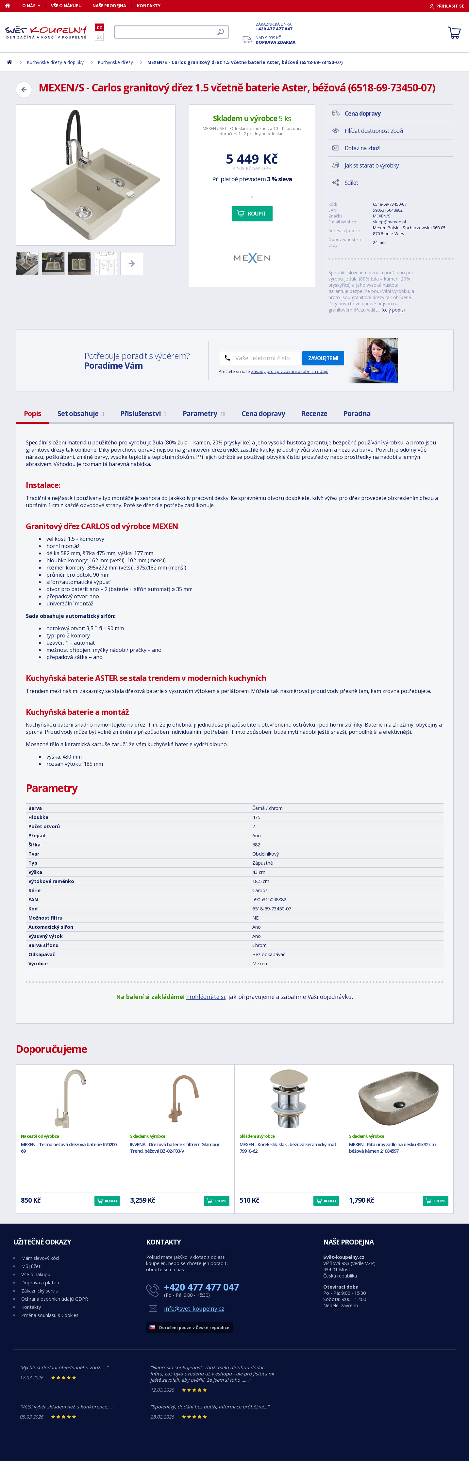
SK (99, 37)
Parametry (204, 413)
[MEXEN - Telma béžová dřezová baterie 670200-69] (70, 1098)
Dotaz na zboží (362, 148)
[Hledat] (171, 32)
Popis (32, 413)
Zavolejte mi (323, 358)
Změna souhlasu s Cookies (49, 1315)
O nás (29, 5)
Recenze (314, 413)
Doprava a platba (40, 1282)
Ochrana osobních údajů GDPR (54, 1299)
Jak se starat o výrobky (372, 165)
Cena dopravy (263, 413)
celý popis (393, 310)
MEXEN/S (382, 216)
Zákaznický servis (39, 1291)
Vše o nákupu (66, 5)
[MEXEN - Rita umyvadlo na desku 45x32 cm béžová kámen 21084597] (398, 1098)
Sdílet (351, 182)
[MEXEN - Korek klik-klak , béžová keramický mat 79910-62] (289, 1098)
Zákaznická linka (275, 26)
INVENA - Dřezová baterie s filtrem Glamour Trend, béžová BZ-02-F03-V (174, 1147)
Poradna (357, 413)
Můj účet (31, 1266)
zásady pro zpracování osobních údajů (289, 371)
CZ (99, 27)
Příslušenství (143, 413)
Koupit (257, 213)
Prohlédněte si (205, 997)
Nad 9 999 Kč (275, 40)
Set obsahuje (81, 413)
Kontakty (148, 5)
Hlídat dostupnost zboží (374, 131)
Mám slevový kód (40, 1258)
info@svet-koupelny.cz (194, 1308)
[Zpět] (24, 90)
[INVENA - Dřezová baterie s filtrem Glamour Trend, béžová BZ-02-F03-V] (179, 1098)
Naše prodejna (109, 5)
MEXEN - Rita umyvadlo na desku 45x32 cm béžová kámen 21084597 (392, 1147)
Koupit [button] (111, 1200)
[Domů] (11, 5)
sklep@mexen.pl (389, 222)
